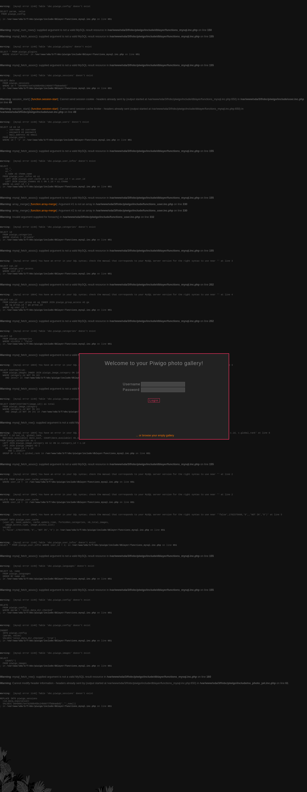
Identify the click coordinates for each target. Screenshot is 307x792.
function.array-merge (43, 225)
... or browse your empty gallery (155, 435)
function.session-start (45, 109)
